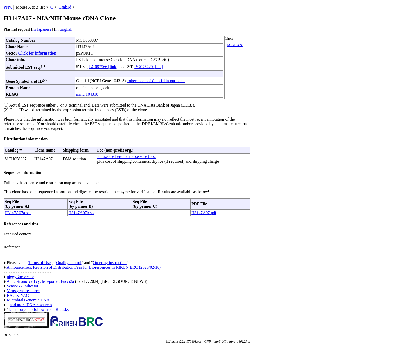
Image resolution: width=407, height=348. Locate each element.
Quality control (68, 262)
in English (63, 29)
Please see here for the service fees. (126, 156)
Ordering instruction (110, 262)
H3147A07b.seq (82, 213)
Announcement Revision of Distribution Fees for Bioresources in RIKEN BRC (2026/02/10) (83, 267)
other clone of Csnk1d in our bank (156, 80)
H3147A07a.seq (18, 213)
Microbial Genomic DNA (28, 300)
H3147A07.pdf (203, 213)
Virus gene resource (23, 290)
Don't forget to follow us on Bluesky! (40, 309)
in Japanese (41, 29)
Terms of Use (39, 262)
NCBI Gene (235, 45)
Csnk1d (64, 7)
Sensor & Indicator (22, 286)
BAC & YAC (18, 295)
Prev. (8, 7)
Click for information (37, 53)
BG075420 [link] (148, 66)
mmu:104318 (87, 94)
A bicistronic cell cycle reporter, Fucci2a (40, 281)
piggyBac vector (20, 276)
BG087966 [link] (103, 66)
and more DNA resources (31, 305)
